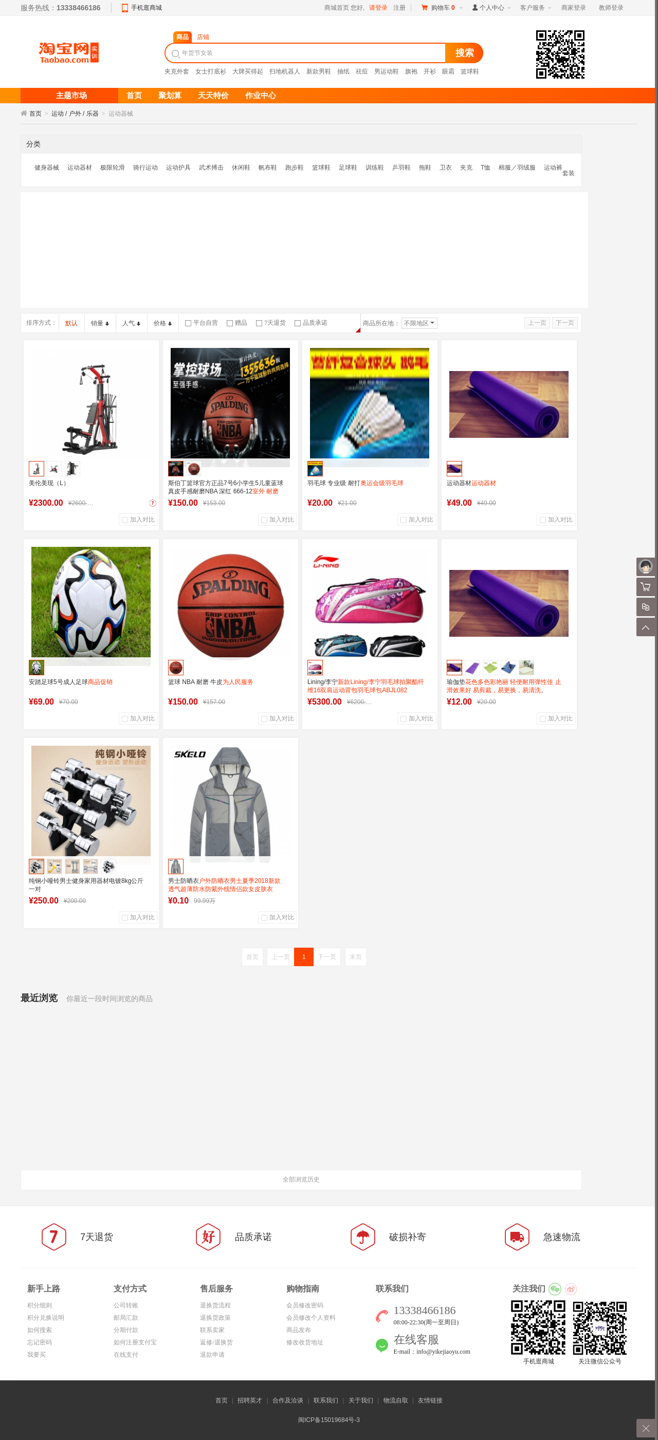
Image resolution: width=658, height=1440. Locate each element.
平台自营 (201, 322)
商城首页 (336, 7)
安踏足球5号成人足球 (71, 682)
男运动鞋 (386, 71)
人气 (131, 323)
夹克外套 (176, 71)
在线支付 (126, 1354)
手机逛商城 (146, 7)
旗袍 (411, 71)
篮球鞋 (470, 71)
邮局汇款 (126, 1317)
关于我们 (361, 1400)
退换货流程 (215, 1305)
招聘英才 (249, 1400)
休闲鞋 (241, 167)
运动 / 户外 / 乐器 (75, 113)
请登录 (378, 7)
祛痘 (362, 71)
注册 (399, 7)
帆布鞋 (268, 167)
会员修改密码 (304, 1305)
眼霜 (448, 71)
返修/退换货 (216, 1342)
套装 (568, 173)
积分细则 (39, 1305)
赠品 (237, 322)
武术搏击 (211, 167)
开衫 (430, 71)
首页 (35, 113)
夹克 (466, 167)
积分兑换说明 (45, 1317)
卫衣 (446, 167)
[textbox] (306, 53)
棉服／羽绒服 (517, 167)
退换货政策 (215, 1317)
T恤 (485, 167)
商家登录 (573, 7)
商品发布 (298, 1330)
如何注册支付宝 (135, 1342)
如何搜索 (39, 1330)
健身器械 (46, 167)
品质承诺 (311, 322)
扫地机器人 (284, 71)
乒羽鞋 (401, 167)
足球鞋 (348, 167)
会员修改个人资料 (311, 1317)
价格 (163, 323)
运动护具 (178, 167)
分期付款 (126, 1330)
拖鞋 (425, 167)
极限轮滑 (112, 167)
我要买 (36, 1354)
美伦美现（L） (49, 483)
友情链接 (430, 1400)
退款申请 (212, 1354)
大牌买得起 (247, 71)
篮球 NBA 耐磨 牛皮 (210, 682)
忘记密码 (39, 1342)
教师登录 (611, 7)
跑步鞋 (294, 167)
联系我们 (326, 1400)
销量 (100, 323)
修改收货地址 (304, 1342)
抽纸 (343, 71)
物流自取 (395, 1400)
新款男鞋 (318, 71)
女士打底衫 (210, 71)
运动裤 (553, 167)
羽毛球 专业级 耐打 (355, 483)
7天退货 (271, 322)
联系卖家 (212, 1330)
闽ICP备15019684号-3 (329, 1420)
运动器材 (79, 167)
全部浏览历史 (301, 1179)
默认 (71, 323)
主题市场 (71, 95)
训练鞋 (374, 167)
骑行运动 (145, 167)
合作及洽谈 (287, 1400)
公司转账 (126, 1305)
